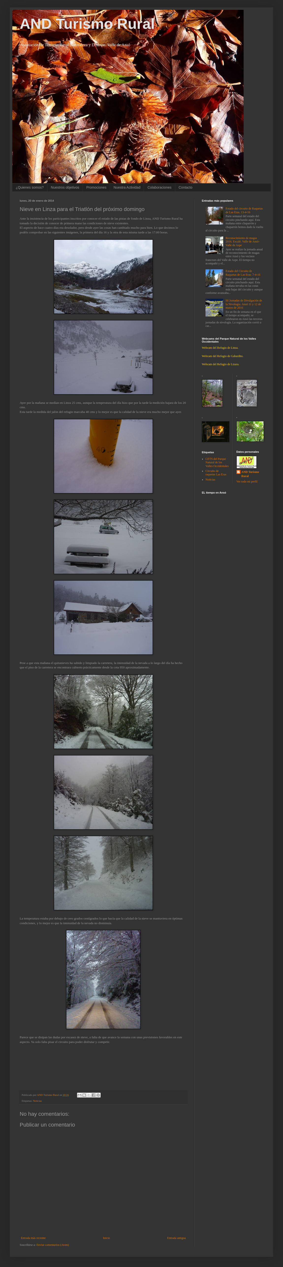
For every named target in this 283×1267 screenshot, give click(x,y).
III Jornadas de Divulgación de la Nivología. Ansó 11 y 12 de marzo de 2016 (244, 304)
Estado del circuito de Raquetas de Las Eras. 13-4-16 (244, 210)
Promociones (96, 187)
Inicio (106, 1238)
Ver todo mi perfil (247, 481)
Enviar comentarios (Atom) (52, 1245)
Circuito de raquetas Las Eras (215, 472)
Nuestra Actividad (126, 187)
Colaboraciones (159, 187)
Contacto (185, 187)
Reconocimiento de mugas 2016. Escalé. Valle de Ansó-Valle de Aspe (243, 241)
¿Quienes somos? (30, 187)
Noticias (37, 1100)
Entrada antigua (176, 1238)
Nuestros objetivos (65, 187)
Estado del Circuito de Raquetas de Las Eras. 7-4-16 (243, 272)
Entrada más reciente (33, 1238)
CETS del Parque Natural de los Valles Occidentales (217, 462)
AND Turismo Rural (87, 23)
